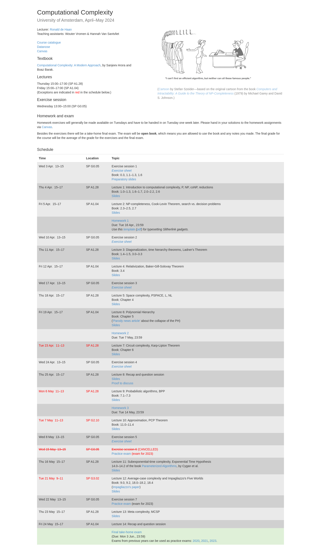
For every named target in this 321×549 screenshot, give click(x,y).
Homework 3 (120, 408)
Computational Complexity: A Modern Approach (69, 65)
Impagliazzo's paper (126, 487)
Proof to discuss (122, 383)
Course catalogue (49, 42)
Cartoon (164, 89)
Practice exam (121, 453)
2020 (196, 540)
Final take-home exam (127, 532)
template (129, 229)
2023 (213, 540)
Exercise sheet (122, 170)
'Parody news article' (126, 321)
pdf (139, 229)
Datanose (43, 47)
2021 (204, 540)
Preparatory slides (124, 179)
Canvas (42, 51)
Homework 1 (120, 220)
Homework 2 (120, 333)
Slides (116, 196)
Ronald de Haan (61, 29)
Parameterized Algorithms (159, 466)
